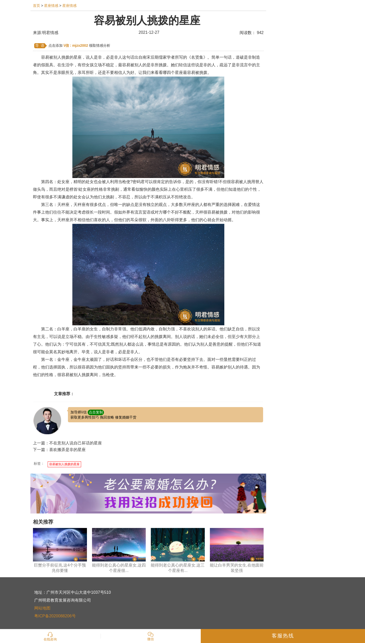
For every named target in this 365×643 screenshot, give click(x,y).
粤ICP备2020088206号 (55, 616)
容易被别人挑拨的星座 (64, 464)
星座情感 (51, 6)
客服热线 (283, 635)
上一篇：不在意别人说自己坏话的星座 (67, 443)
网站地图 (42, 608)
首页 (36, 6)
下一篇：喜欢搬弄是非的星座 (59, 449)
